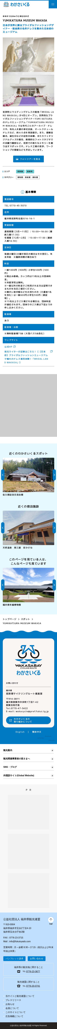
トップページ (10, 619)
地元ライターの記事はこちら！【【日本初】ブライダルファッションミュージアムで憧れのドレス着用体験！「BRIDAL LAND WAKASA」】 (26, 357)
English (20, 732)
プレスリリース (13, 1000)
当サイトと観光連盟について (20, 996)
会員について (12, 1008)
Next (54, 474)
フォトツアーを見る (30, 158)
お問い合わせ (36, 958)
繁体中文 (36, 732)
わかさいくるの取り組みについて (23, 720)
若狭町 (30, 171)
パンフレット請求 (14, 958)
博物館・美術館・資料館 (27, 177)
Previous (2, 474)
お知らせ (10, 1004)
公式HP (8, 346)
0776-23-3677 (33, 971)
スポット (25, 619)
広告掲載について (14, 1016)
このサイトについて (16, 1012)
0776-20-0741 (33, 986)
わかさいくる (16, 4)
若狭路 (20, 171)
